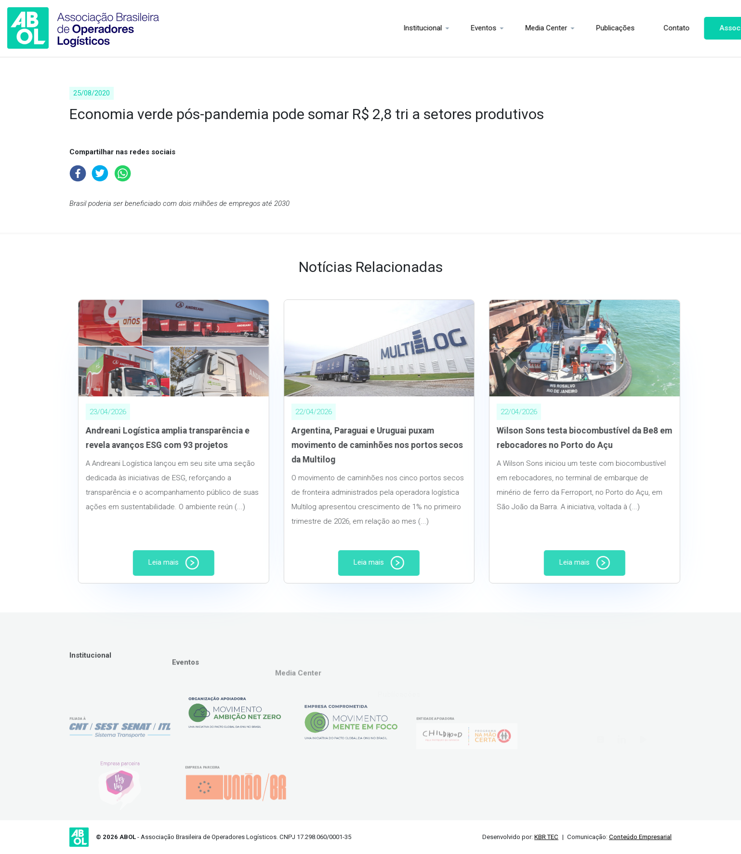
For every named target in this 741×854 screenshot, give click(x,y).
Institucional (383, 28)
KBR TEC (546, 836)
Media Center (507, 28)
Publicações (575, 28)
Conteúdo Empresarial (640, 836)
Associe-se (699, 28)
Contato (637, 28)
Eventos (444, 28)
